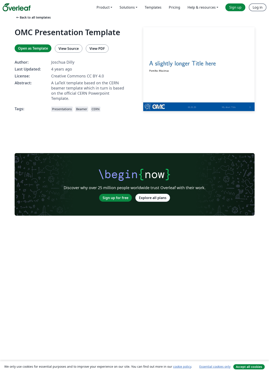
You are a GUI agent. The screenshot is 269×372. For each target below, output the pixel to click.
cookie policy (182, 366)
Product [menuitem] (103, 7)
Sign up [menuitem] (235, 7)
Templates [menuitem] (153, 7)
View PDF (97, 48)
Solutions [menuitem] (127, 7)
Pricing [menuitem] (174, 7)
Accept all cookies (249, 367)
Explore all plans (152, 197)
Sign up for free (115, 197)
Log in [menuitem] (258, 7)
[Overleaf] (17, 7)
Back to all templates (33, 17)
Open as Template (33, 48)
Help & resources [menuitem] (202, 7)
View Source (68, 48)
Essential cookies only (215, 366)
